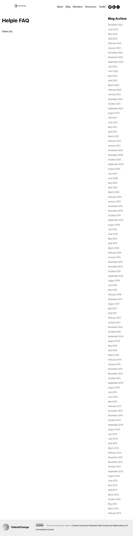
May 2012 (112, 504)
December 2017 (115, 299)
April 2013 (112, 490)
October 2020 (114, 159)
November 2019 (115, 210)
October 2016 (114, 331)
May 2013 (112, 485)
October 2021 (114, 104)
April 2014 (112, 443)
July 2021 (112, 117)
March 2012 (113, 508)
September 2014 (115, 425)
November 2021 (115, 99)
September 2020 (115, 164)
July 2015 (112, 392)
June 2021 (113, 122)
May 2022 (112, 76)
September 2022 (115, 62)
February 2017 (114, 317)
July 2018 (112, 285)
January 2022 (114, 94)
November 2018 (115, 266)
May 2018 (112, 290)
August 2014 (114, 429)
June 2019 (113, 234)
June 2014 (113, 438)
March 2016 (113, 355)
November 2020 (115, 155)
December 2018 (115, 262)
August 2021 (114, 113)
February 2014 (114, 452)
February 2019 (114, 252)
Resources (90, 7)
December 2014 (115, 411)
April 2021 (112, 131)
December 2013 (115, 457)
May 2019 (112, 238)
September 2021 (115, 108)
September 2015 (115, 383)
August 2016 (114, 341)
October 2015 (114, 378)
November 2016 (115, 327)
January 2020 (114, 201)
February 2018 (114, 294)
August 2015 (114, 387)
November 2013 (115, 462)
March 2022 (113, 85)
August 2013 (114, 476)
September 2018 (115, 276)
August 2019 (114, 224)
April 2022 (112, 80)
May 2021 (112, 127)
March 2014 (113, 448)
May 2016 (112, 345)
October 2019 (114, 215)
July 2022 (112, 66)
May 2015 (112, 401)
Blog (68, 7)
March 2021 (113, 136)
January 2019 (114, 257)
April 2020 (113, 187)
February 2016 (114, 359)
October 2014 (114, 420)
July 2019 (112, 229)
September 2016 (115, 336)
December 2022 (115, 52)
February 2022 (114, 89)
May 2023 (112, 34)
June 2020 (113, 178)
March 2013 (113, 494)
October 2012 (114, 499)
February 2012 (114, 513)
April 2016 (112, 350)
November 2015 (115, 373)
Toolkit (102, 7)
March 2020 (113, 192)
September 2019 (115, 220)
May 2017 (112, 308)
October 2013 (114, 466)
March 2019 (113, 248)
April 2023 (112, 38)
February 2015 (114, 406)
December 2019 (115, 206)
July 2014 (112, 434)
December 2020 (115, 150)
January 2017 (114, 322)
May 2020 (112, 183)
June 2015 (113, 397)
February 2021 (114, 141)
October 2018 (114, 271)
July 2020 (112, 173)
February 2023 (114, 43)
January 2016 (114, 364)
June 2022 (113, 71)
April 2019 (112, 243)
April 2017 (112, 313)
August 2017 (114, 304)
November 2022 (115, 57)
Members (78, 7)
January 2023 (114, 48)
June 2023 (113, 29)
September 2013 (115, 471)
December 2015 (115, 369)
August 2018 (114, 280)
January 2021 (114, 145)
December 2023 (115, 24)
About (60, 7)
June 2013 (113, 480)
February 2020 (114, 197)
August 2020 (114, 169)
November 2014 (115, 415)
